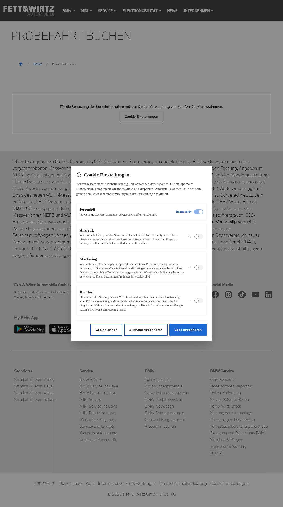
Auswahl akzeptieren (146, 330)
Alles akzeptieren (188, 330)
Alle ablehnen (106, 330)
